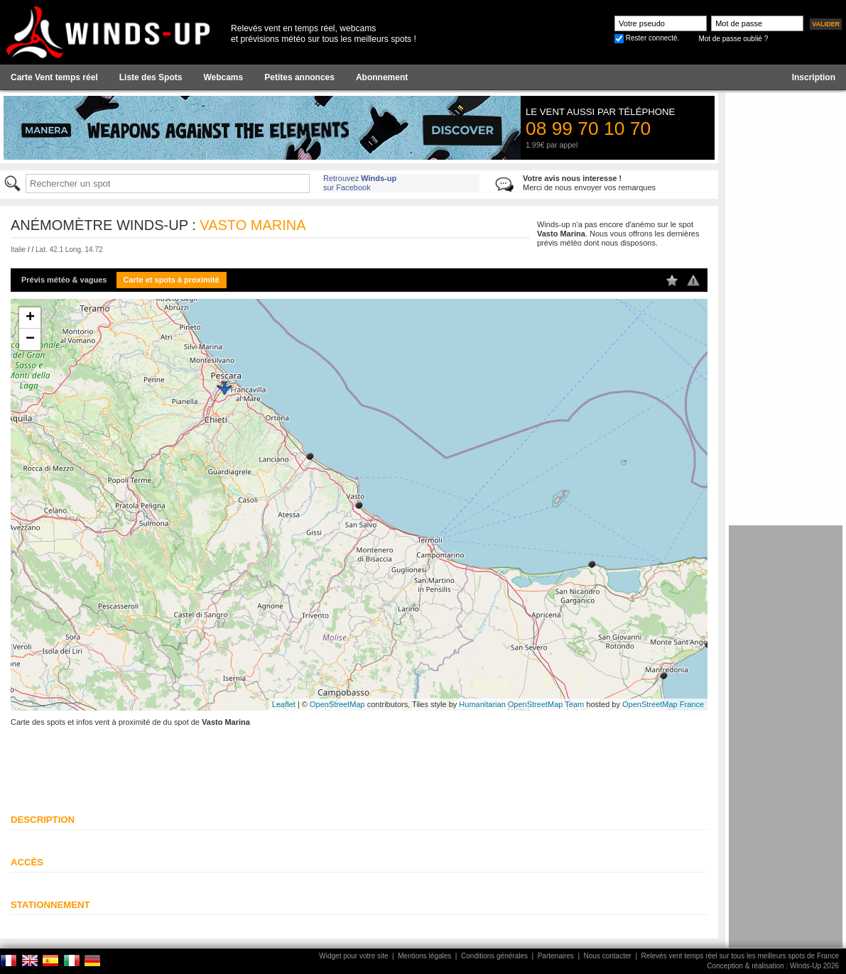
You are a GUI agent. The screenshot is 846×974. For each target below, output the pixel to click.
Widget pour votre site (353, 956)
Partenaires (556, 956)
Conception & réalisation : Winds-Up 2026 (773, 966)
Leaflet (283, 704)
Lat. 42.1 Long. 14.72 (69, 249)
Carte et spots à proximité (171, 279)
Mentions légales (424, 956)
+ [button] (30, 318)
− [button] (30, 339)
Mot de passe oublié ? (733, 39)
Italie (18, 249)
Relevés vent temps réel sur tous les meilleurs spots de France (740, 956)
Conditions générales (494, 956)
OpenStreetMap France (663, 704)
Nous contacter (607, 956)
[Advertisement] (785, 738)
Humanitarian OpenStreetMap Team (521, 704)
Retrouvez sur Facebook (359, 183)
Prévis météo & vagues (64, 279)
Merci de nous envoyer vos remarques (589, 183)
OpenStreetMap (337, 704)
